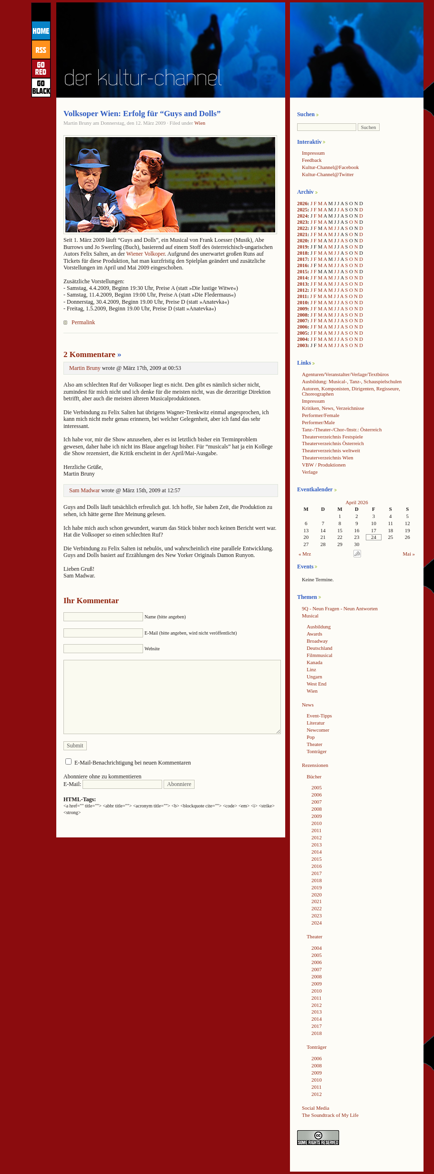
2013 (302, 284)
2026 (302, 203)
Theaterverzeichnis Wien (327, 457)
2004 (302, 339)
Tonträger (317, 751)
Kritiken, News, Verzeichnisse (333, 408)
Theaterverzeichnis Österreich (333, 443)
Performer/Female (321, 415)
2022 (302, 228)
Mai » (409, 554)
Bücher (314, 776)
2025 (302, 209)
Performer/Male (318, 422)
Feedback (311, 160)
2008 (302, 315)
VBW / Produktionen (324, 465)
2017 (302, 259)
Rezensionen (315, 765)
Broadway (317, 641)
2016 (302, 265)
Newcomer (318, 730)
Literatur (316, 723)
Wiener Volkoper (145, 253)
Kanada (314, 662)
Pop (311, 737)
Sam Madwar (84, 490)
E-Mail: (112, 784)
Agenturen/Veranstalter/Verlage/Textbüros (345, 374)
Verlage (310, 472)
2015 (302, 271)
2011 (302, 296)
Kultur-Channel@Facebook (330, 167)
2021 (302, 234)
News (308, 704)
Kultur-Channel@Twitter (328, 174)
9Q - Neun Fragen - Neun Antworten (340, 608)
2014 (302, 277)
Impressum (313, 153)
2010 (302, 302)
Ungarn (314, 676)
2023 (302, 222)
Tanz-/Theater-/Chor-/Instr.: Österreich (342, 429)
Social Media (315, 1108)
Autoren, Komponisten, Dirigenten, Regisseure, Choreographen (351, 391)
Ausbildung (319, 626)
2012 (302, 290)
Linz (311, 669)
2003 (302, 345)
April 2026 (356, 502)
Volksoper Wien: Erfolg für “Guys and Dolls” (142, 113)
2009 (302, 308)
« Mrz (305, 554)
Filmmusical (319, 655)
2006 (302, 326)
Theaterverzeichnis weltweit (331, 450)
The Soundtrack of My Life (330, 1115)
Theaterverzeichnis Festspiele (332, 436)
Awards (314, 634)
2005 (302, 333)
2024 (302, 216)
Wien (199, 123)
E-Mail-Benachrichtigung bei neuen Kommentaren (132, 762)
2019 (302, 246)
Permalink (83, 322)
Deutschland (319, 648)
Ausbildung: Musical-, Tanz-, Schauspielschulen (352, 381)
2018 (302, 253)
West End (316, 683)
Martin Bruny (85, 368)
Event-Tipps (319, 715)
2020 (302, 240)
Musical (310, 615)
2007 (302, 320)
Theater (314, 744)
